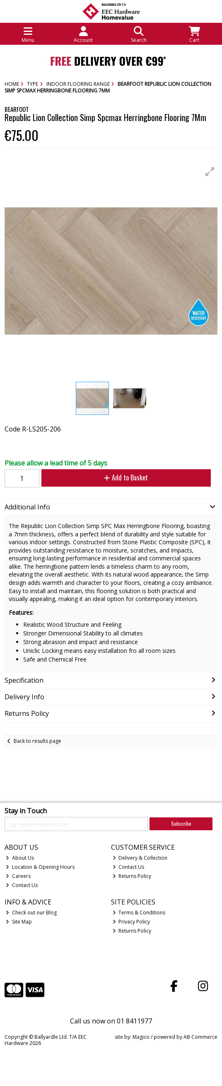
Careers (18, 876)
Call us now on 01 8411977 (111, 1020)
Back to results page (37, 740)
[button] (210, 171)
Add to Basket (126, 477)
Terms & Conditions (139, 912)
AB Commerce (200, 1036)
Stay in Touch (26, 811)
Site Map (19, 921)
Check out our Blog (31, 912)
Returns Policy (132, 876)
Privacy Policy (131, 921)
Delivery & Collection (140, 857)
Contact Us (22, 885)
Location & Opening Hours (40, 866)
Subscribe (181, 823)
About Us (20, 857)
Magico (141, 1036)
